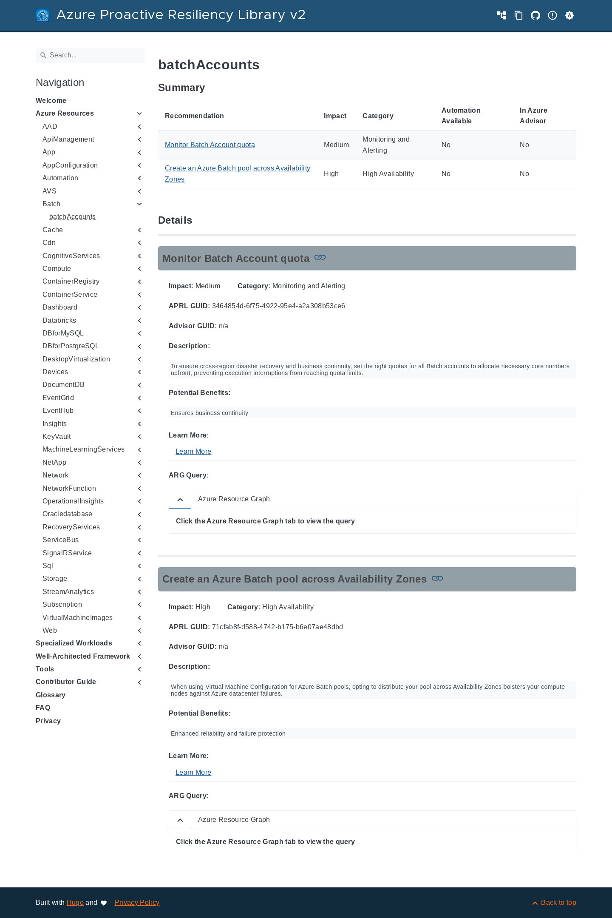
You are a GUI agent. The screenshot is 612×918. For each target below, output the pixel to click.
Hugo (75, 902)
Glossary (51, 695)
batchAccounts (72, 216)
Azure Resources (65, 113)
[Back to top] (553, 902)
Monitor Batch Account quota (210, 144)
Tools (45, 669)
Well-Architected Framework (83, 656)
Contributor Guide (66, 681)
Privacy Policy (137, 902)
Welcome (51, 100)
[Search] (90, 55)
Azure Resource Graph (234, 499)
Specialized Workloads (74, 643)
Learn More (193, 451)
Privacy (48, 721)
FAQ (43, 707)
